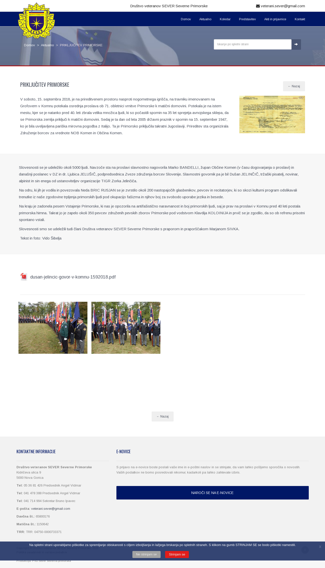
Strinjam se (177, 554)
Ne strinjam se (146, 554)
